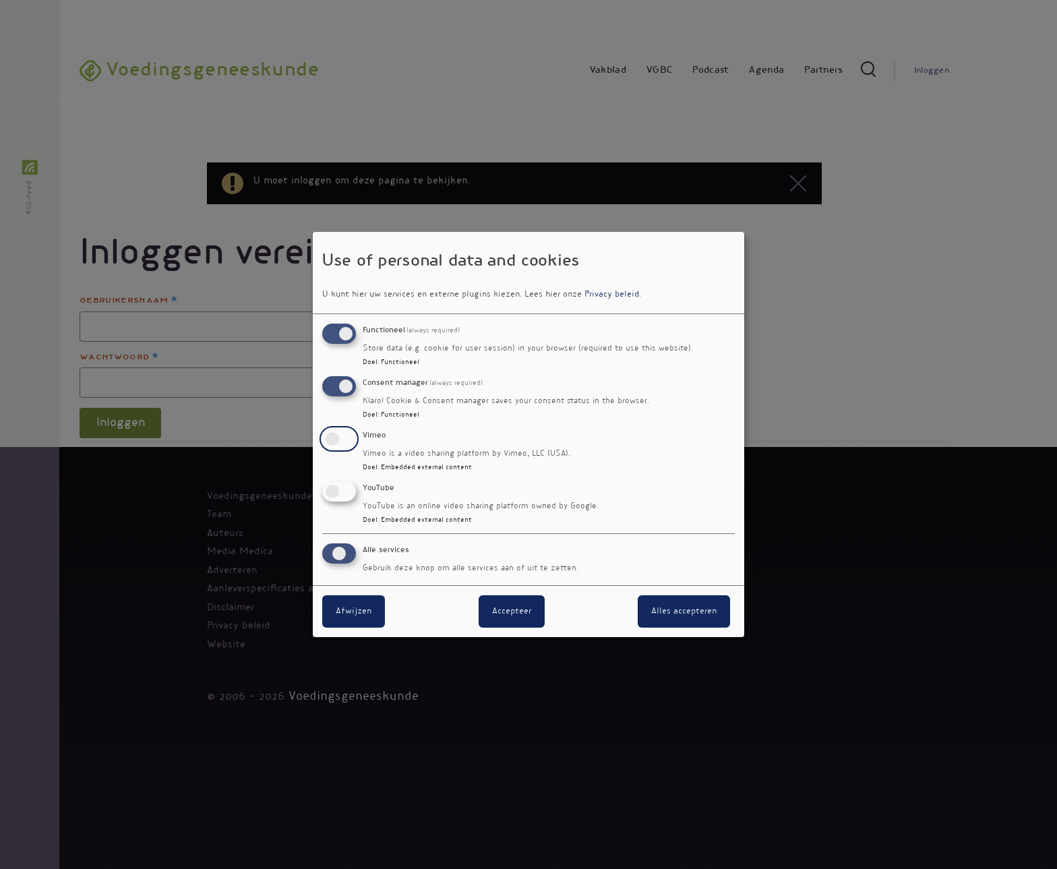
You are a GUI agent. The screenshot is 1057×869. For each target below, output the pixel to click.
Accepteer (511, 611)
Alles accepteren (684, 611)
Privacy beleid (611, 295)
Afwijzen (353, 611)
